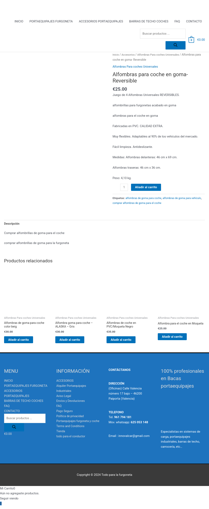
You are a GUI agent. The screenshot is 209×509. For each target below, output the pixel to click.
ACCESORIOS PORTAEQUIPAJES (101, 22)
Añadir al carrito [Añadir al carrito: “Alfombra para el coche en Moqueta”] (177, 342)
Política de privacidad (71, 419)
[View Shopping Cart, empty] (191, 40)
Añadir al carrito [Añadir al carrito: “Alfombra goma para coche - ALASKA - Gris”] (74, 342)
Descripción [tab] (12, 224)
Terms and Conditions (71, 434)
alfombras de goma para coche (145, 198)
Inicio (115, 55)
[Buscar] (176, 46)
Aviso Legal (64, 399)
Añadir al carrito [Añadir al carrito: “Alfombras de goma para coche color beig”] (23, 342)
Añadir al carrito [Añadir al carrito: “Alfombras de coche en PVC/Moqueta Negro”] (126, 342)
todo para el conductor (71, 444)
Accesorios (129, 55)
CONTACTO (194, 22)
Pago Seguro (65, 414)
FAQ (177, 22)
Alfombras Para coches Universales (160, 55)
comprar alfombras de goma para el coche (150, 203)
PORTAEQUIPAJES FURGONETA (51, 22)
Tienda (61, 439)
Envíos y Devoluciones (71, 404)
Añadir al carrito (147, 187)
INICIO (18, 22)
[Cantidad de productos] (124, 187)
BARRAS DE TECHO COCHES (148, 22)
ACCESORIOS (65, 384)
